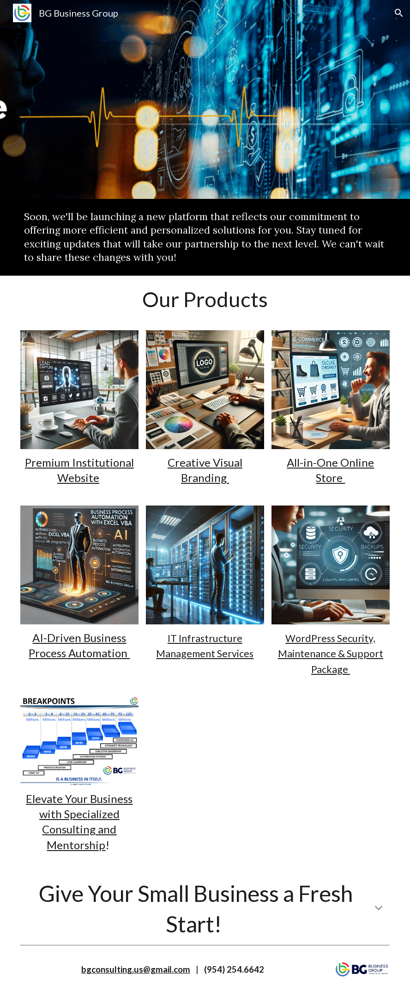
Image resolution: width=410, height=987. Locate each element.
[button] (399, 13)
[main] (205, 237)
